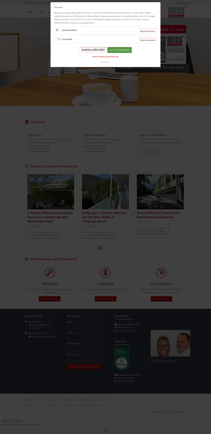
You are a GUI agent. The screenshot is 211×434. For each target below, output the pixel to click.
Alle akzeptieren (120, 50)
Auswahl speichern (93, 50)
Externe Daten (69, 30)
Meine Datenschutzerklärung (105, 56)
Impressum (105, 62)
